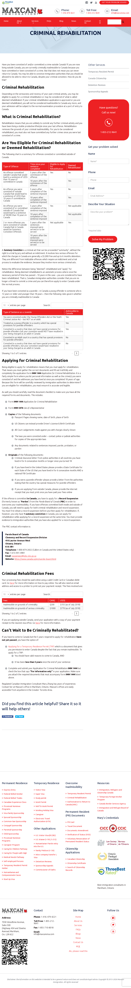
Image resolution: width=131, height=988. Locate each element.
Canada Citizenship (97, 88)
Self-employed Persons (14, 867)
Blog (61, 21)
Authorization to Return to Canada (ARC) (78, 796)
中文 (100, 22)
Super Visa (40, 783)
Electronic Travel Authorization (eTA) (43, 811)
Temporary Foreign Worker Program (111, 788)
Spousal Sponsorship (13, 811)
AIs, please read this (78, 950)
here (12, 593)
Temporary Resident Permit (101, 81)
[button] (62, 322)
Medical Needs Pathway (14, 863)
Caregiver (40, 805)
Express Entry (10, 779)
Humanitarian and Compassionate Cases (12, 880)
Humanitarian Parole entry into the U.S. (44, 836)
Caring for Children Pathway (12, 849)
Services (35, 21)
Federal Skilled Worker (14, 783)
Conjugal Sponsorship (14, 823)
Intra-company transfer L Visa (46, 848)
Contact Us (87, 22)
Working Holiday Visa (45, 800)
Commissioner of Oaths (46, 863)
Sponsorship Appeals (98, 101)
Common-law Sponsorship (9, 817)
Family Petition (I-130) (45, 843)
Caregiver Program (12, 843)
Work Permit (41, 792)
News (74, 21)
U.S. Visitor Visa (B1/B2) (46, 826)
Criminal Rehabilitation (78, 790)
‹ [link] (72, 363)
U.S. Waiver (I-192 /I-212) (47, 831)
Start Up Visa (9, 886)
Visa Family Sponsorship (15, 807)
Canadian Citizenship (77, 860)
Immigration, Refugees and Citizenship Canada (111, 780)
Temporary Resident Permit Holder (12, 873)
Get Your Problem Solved (114, 2)
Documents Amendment (78, 824)
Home (6, 21)
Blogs (78, 932)
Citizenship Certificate (77, 864)
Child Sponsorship (12, 832)
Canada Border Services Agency (109, 795)
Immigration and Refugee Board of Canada (110, 802)
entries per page (17, 315)
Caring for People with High (13, 856)
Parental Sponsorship (13, 827)
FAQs (49, 21)
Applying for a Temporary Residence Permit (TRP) (31, 656)
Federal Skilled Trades (14, 787)
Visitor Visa (41, 779)
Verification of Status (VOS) (77, 830)
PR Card (71, 815)
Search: (46, 315)
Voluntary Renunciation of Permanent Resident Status (78, 839)
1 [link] (76, 363)
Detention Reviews (97, 95)
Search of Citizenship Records (76, 870)
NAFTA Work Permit (44, 796)
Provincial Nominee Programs (12, 801)
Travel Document (75, 819)
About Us (19, 22)
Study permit (41, 787)
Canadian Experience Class (12, 793)
